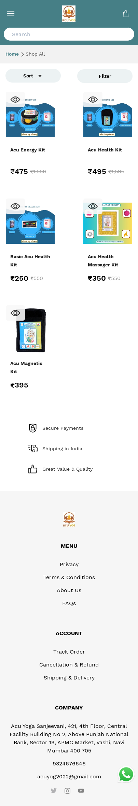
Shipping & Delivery (69, 677)
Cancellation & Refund (69, 664)
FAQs (69, 603)
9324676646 (69, 763)
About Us (69, 590)
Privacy (69, 564)
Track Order (69, 651)
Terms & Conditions (69, 577)
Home (14, 54)
